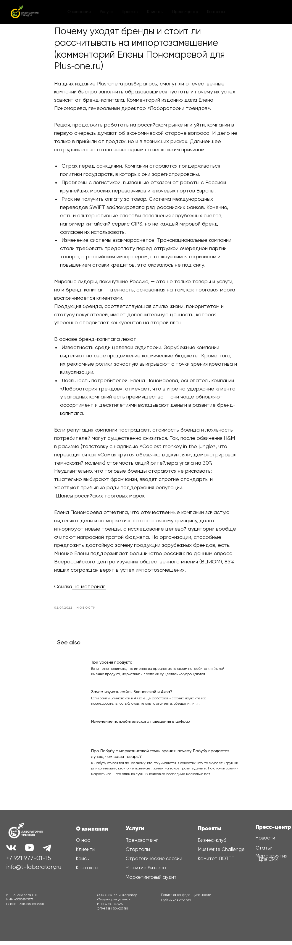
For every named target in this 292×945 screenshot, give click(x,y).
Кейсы (83, 862)
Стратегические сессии (154, 862)
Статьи (264, 852)
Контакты (216, 12)
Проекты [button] (130, 12)
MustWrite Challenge (221, 853)
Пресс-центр (273, 831)
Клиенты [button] (155, 12)
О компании (79, 12)
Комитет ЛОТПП (216, 862)
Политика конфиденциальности (186, 899)
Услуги (106, 12)
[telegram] (267, 11)
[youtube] (280, 11)
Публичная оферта (176, 904)
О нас (83, 844)
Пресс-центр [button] (185, 12)
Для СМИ (268, 863)
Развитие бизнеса (146, 871)
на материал (89, 588)
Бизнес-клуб (212, 844)
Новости (265, 842)
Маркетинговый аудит (151, 881)
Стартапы (138, 853)
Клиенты (85, 853)
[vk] (254, 11)
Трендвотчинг (142, 844)
